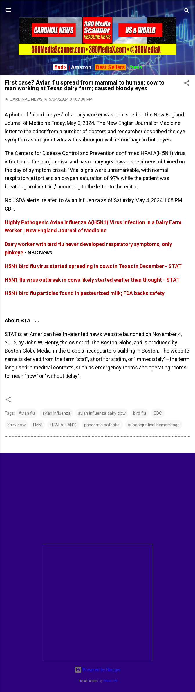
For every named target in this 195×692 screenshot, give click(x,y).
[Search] (186, 12)
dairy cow (16, 424)
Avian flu (27, 413)
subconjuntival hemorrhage (154, 424)
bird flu (139, 413)
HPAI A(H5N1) (63, 424)
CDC (158, 413)
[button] (186, 84)
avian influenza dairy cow (102, 413)
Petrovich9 (110, 681)
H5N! (37, 424)
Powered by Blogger (98, 669)
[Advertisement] (97, 498)
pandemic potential (102, 424)
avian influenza (56, 413)
